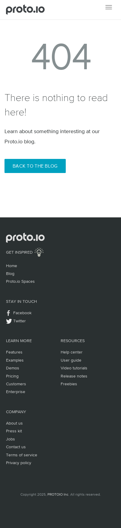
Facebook (22, 312)
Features (14, 352)
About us (14, 423)
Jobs (10, 439)
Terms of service (21, 454)
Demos (12, 367)
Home (11, 265)
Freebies (69, 383)
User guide (71, 360)
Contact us (16, 446)
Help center (72, 352)
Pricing (12, 376)
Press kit (14, 430)
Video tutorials (74, 367)
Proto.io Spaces (20, 281)
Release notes (74, 376)
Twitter (19, 320)
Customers (16, 383)
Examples (15, 360)
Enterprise (15, 391)
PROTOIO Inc (57, 494)
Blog (10, 273)
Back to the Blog (35, 166)
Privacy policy (18, 462)
